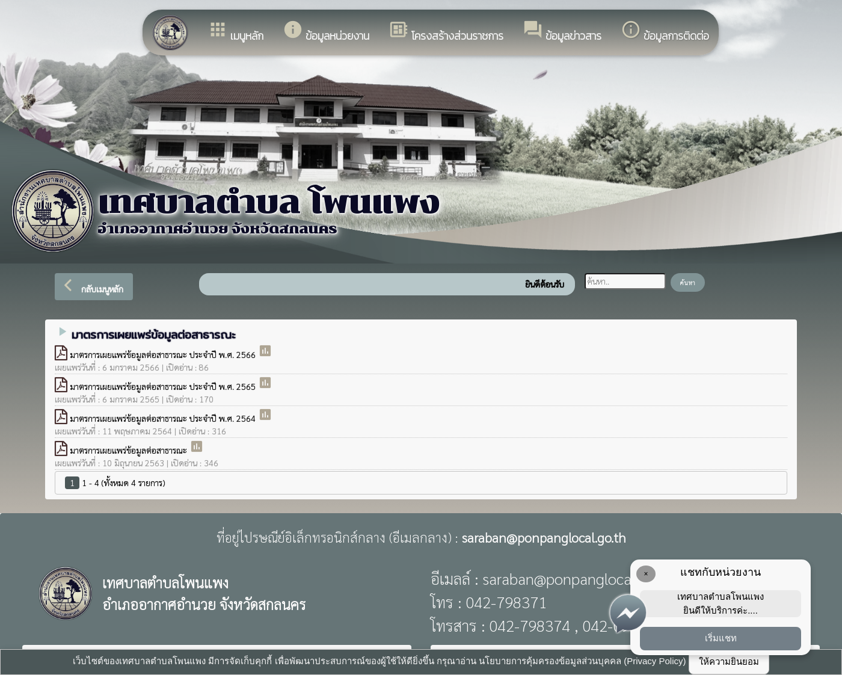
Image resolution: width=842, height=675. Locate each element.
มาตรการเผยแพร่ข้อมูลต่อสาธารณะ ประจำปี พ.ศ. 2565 (164, 386)
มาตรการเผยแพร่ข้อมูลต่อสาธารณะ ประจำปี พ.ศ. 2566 (164, 354)
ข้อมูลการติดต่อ (665, 31)
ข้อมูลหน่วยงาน (326, 31)
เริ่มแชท (721, 638)
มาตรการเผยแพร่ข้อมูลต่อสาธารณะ (129, 450)
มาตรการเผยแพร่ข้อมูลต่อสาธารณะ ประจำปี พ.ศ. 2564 (164, 418)
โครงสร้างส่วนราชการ (446, 31)
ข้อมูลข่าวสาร (562, 31)
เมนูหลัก (235, 31)
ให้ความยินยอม (729, 661)
